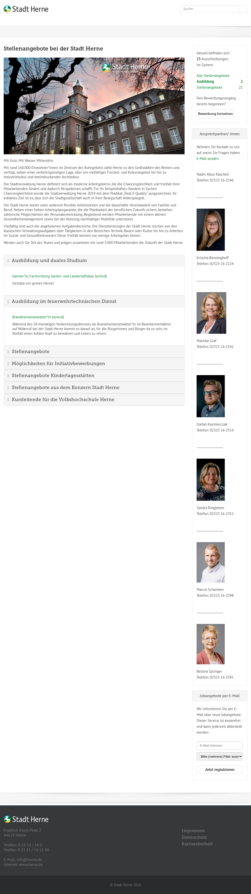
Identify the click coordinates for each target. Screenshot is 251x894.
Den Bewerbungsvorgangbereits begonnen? (216, 107)
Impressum (193, 830)
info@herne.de (29, 859)
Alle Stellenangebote (213, 75)
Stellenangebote (209, 87)
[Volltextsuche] (210, 8)
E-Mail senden (208, 158)
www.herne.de (31, 864)
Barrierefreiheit (197, 843)
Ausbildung (205, 81)
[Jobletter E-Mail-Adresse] (220, 745)
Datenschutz (194, 837)
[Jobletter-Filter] (220, 756)
